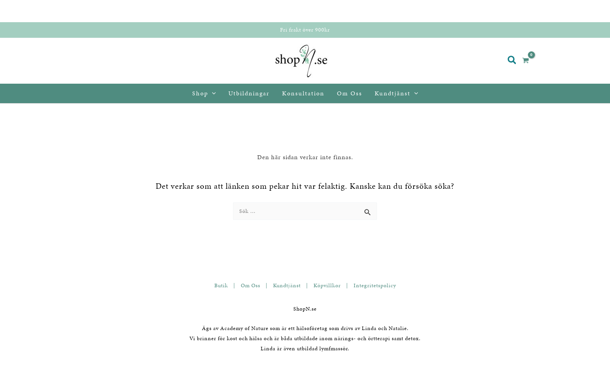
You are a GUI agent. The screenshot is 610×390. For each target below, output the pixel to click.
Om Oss (250, 285)
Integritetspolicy (375, 285)
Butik (221, 285)
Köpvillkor (327, 285)
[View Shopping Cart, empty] (528, 61)
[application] (212, 93)
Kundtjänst (287, 285)
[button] (512, 61)
